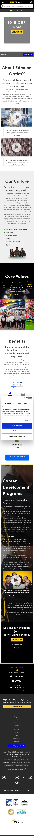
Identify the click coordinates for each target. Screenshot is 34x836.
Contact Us (23, 10)
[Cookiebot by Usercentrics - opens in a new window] (24, 398)
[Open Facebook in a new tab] (4, 778)
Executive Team (16, 720)
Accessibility (16, 761)
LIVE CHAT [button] (16, 676)
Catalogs (16, 741)
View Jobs (17, 32)
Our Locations (16, 722)
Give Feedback (16, 738)
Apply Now (15, 746)
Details (27, 420)
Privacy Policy (7, 759)
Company (16, 717)
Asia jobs (17, 648)
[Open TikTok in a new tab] (17, 784)
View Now (17, 639)
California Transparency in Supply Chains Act (16, 765)
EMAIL (16, 680)
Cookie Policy (15, 759)
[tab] (13, 384)
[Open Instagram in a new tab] (30, 778)
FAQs (16, 735)
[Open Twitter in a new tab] (10, 778)
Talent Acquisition (22, 612)
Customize (17, 431)
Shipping (16, 729)
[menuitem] (3, 2)
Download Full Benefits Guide (17, 457)
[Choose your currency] (17, 10)
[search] (17, 6)
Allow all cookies (17, 425)
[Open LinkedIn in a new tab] (23, 778)
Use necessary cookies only (17, 437)
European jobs (17, 644)
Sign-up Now (17, 706)
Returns (16, 732)
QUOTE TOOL (15, 687)
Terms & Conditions (25, 759)
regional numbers (19, 672)
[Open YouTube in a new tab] (17, 778)
